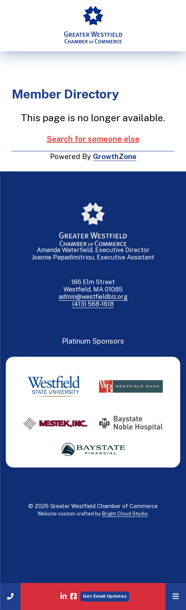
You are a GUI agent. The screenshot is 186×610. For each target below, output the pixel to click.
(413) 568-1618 (93, 304)
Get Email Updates (105, 596)
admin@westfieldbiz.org (93, 296)
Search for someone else (93, 139)
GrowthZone (115, 156)
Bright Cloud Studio (125, 514)
